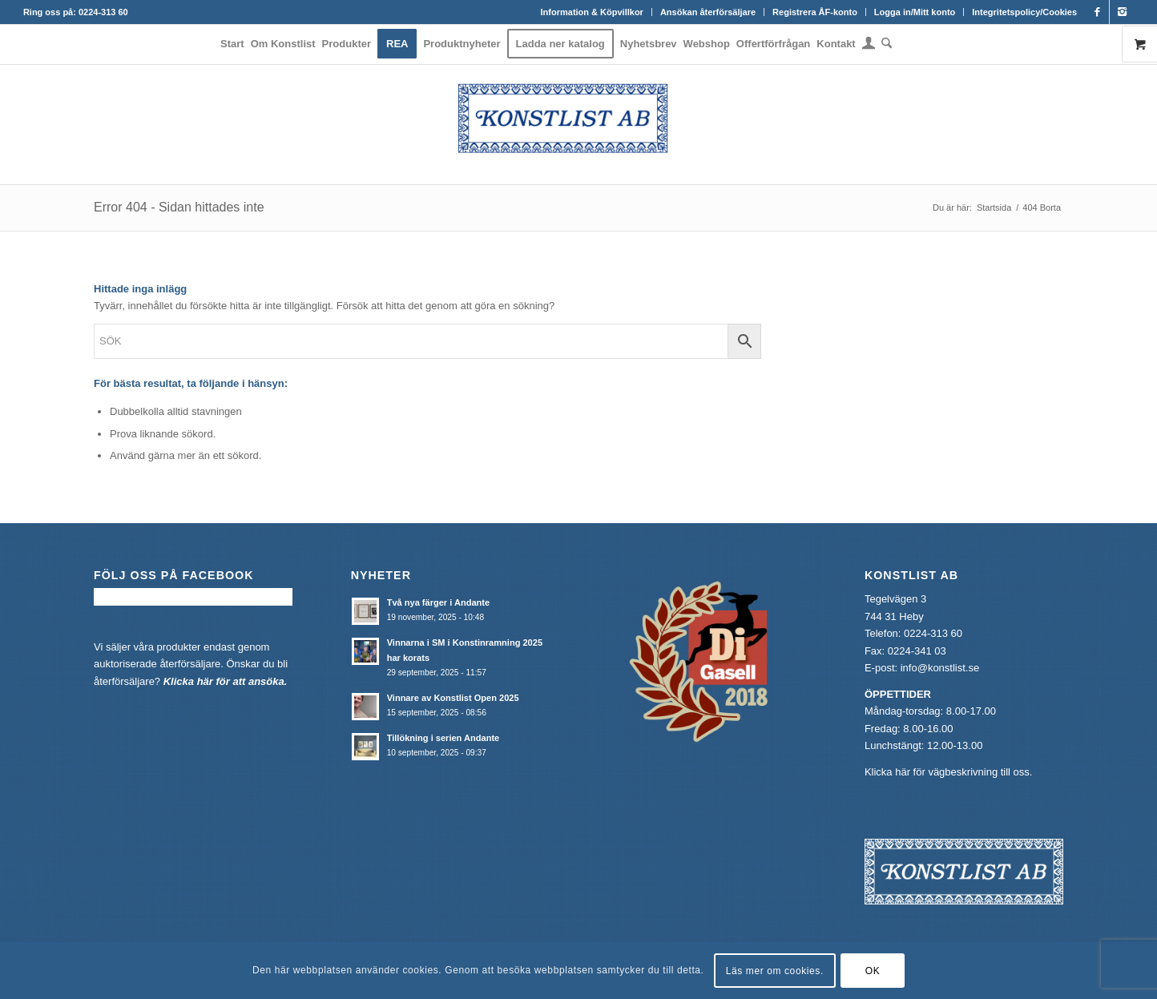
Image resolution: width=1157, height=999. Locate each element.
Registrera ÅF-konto (814, 12)
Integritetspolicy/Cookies (1024, 12)
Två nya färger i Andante (438, 602)
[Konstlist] (578, 124)
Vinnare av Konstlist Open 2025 (453, 698)
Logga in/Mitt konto (914, 12)
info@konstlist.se (940, 668)
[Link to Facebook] (1097, 12)
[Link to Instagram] (1122, 12)
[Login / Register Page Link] (868, 46)
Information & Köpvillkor (592, 12)
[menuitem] (592, 12)
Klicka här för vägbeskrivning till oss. (949, 772)
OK (873, 971)
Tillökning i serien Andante (443, 738)
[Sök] (885, 44)
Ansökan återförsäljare (708, 12)
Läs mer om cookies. (775, 971)
